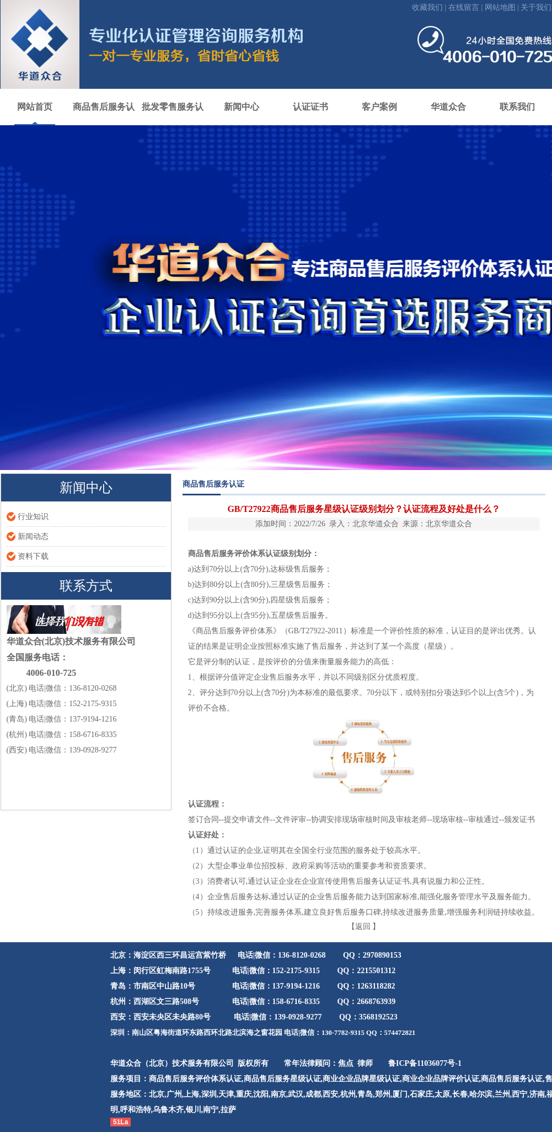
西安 (330, 1094)
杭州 (348, 1094)
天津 (226, 1094)
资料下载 (33, 556)
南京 (278, 1094)
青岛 (365, 1094)
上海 (191, 1094)
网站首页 (34, 106)
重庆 (243, 1094)
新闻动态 (33, 536)
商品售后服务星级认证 (282, 1079)
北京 (156, 1094)
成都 (313, 1094)
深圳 (209, 1094)
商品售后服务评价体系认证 (234, 553)
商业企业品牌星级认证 (361, 1079)
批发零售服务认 (172, 106)
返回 (363, 926)
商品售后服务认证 (512, 1079)
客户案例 (379, 106)
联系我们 (517, 106)
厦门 (400, 1094)
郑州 (382, 1094)
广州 (174, 1094)
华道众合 (448, 106)
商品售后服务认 (104, 106)
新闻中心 (241, 106)
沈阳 (261, 1094)
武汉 (295, 1094)
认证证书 (310, 106)
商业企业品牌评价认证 (440, 1079)
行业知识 (33, 516)
